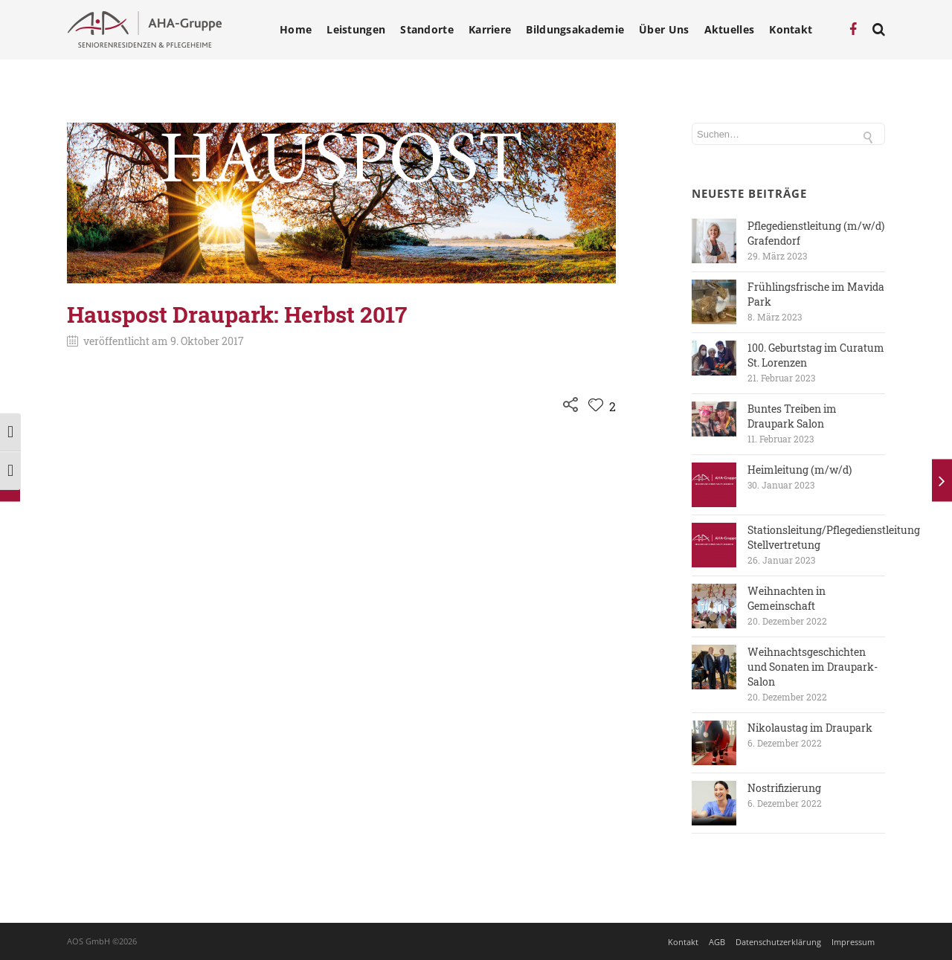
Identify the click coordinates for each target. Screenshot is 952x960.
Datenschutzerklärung (778, 941)
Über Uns (664, 30)
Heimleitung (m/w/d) (799, 470)
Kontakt (790, 30)
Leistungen (356, 30)
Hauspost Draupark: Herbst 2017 (237, 314)
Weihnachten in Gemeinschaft (786, 598)
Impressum (853, 941)
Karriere (490, 30)
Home (296, 30)
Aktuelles (729, 30)
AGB (717, 941)
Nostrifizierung (784, 788)
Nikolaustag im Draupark (809, 728)
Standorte (427, 30)
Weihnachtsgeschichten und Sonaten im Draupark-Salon (812, 667)
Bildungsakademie (575, 30)
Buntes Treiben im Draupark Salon (792, 416)
